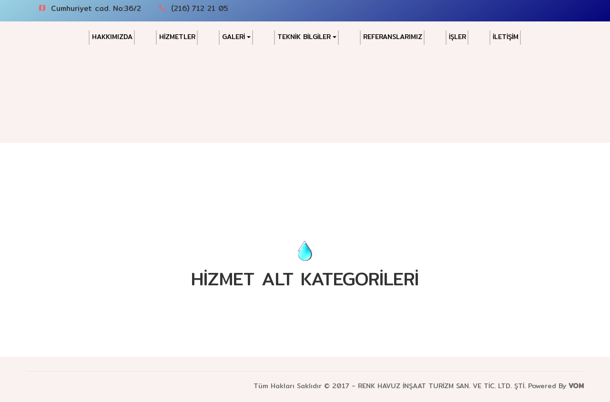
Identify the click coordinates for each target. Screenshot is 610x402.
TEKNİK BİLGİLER (306, 37)
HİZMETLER (177, 37)
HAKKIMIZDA (112, 37)
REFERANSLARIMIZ (392, 37)
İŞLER (457, 37)
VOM (576, 386)
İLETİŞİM (505, 37)
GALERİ (236, 37)
